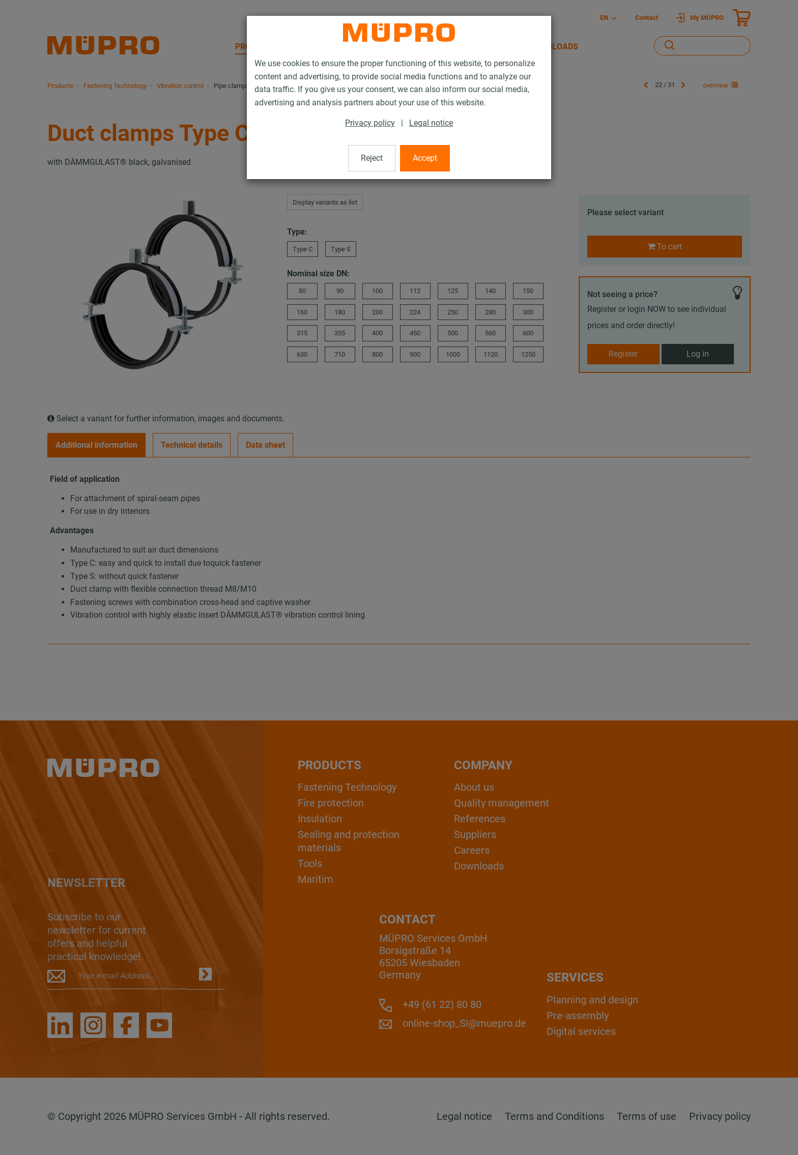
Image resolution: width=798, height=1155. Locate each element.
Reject (372, 158)
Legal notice (431, 123)
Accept (425, 158)
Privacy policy (370, 123)
